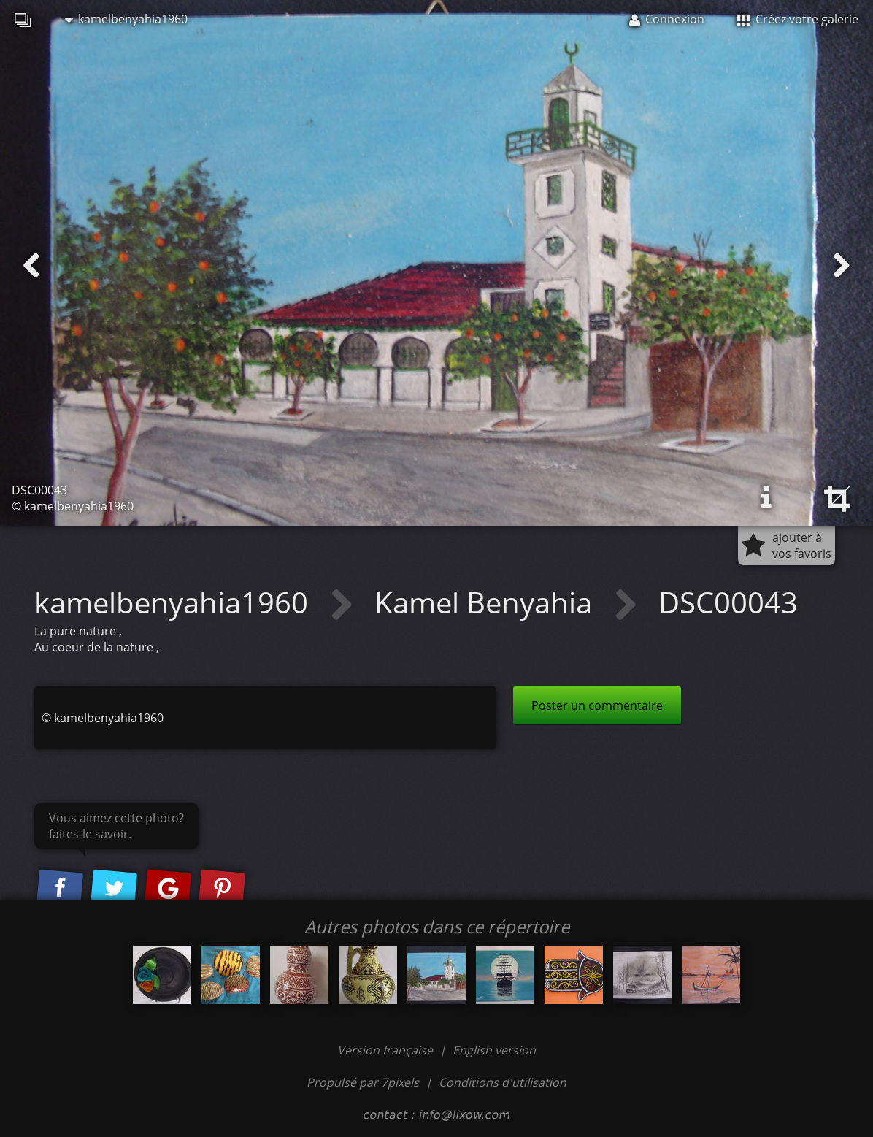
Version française (386, 1050)
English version (494, 1050)
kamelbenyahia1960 (126, 19)
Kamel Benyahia (486, 602)
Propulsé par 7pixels (363, 1082)
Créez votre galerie (797, 19)
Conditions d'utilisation (502, 1082)
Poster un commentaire (597, 705)
